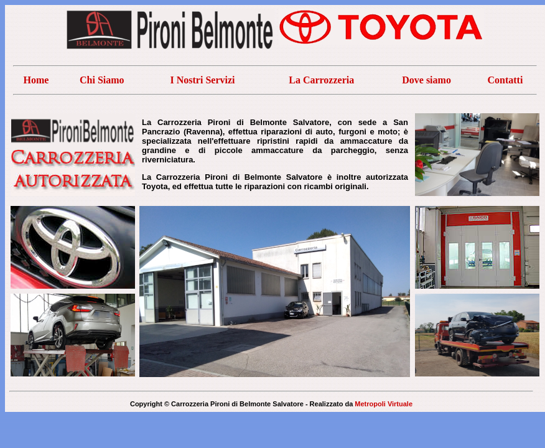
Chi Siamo (102, 80)
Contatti (505, 80)
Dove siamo (426, 80)
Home (36, 80)
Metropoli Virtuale (383, 404)
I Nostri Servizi (202, 80)
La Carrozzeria (321, 80)
